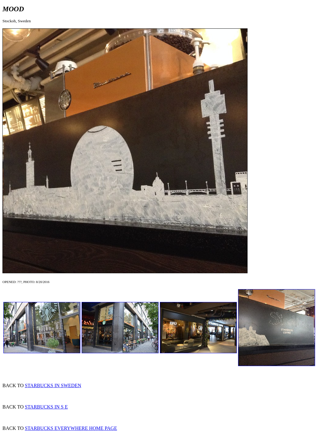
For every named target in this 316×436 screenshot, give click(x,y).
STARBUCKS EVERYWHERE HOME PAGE (71, 428)
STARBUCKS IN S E (46, 406)
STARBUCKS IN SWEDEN (53, 385)
